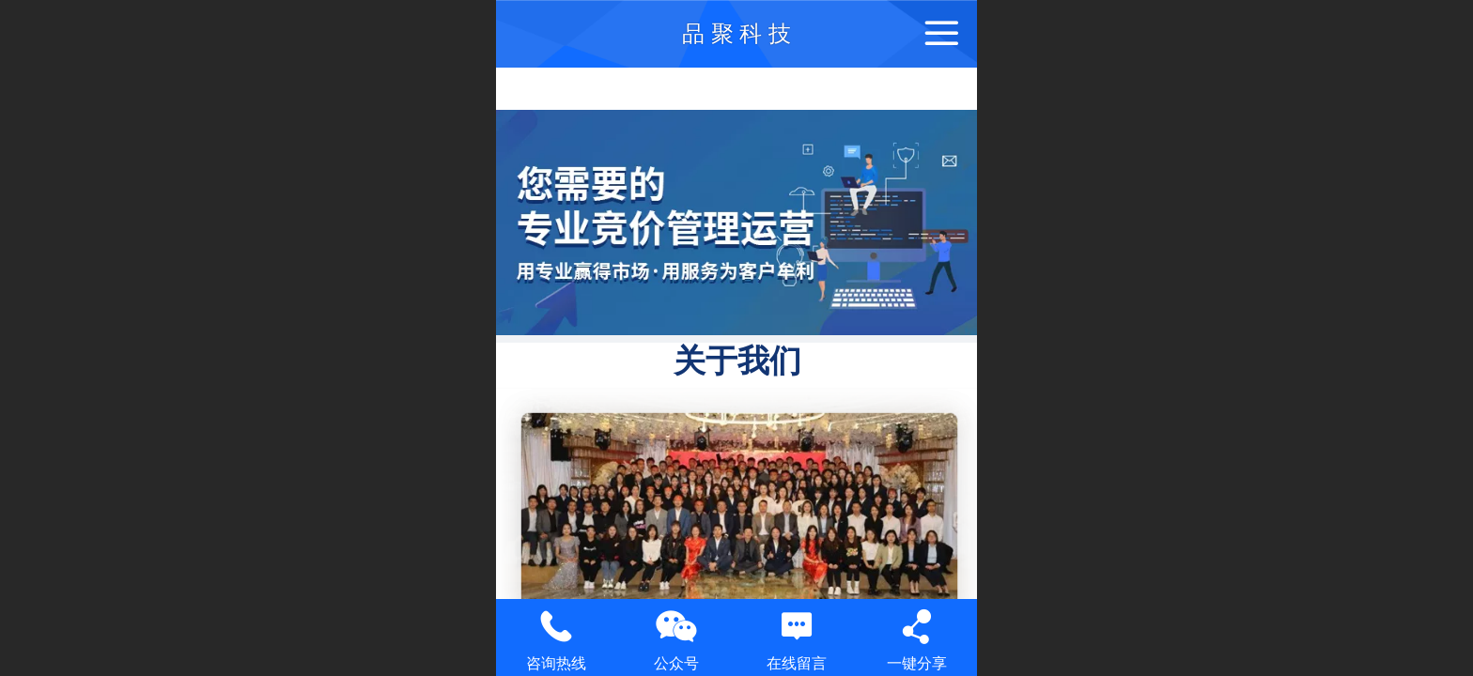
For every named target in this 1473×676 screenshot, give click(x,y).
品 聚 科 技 (736, 33)
